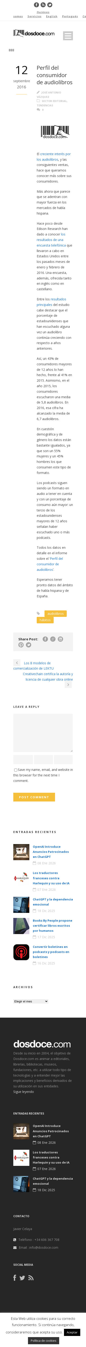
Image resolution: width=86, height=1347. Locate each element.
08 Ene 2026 (46, 863)
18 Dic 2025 (46, 911)
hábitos (45, 620)
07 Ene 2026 (46, 889)
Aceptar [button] (72, 1332)
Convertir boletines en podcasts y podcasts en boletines (51, 952)
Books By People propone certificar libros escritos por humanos (52, 925)
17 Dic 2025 (46, 937)
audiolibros (55, 613)
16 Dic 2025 (46, 963)
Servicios (35, 16)
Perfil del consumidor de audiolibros (50, 564)
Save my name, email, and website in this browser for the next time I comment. (43, 775)
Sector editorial (54, 101)
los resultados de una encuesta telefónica (51, 239)
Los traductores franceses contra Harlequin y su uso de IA (51, 878)
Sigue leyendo (23, 1091)
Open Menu (68, 35)
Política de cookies (43, 1340)
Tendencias (45, 105)
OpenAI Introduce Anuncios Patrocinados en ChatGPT (51, 852)
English (52, 16)
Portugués (70, 16)
